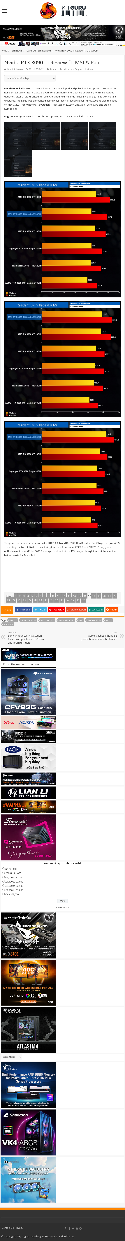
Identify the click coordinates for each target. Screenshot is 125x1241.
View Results (62, 907)
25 (19, 600)
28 (35, 600)
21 (109, 596)
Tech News (16, 50)
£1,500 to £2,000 (14, 881)
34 (67, 600)
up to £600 (11, 869)
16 (85, 596)
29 (40, 600)
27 (30, 600)
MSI (80, 620)
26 (24, 600)
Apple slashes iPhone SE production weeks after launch (98, 636)
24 (14, 600)
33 (62, 600)
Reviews (88, 69)
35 (72, 600)
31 (51, 600)
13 (69, 596)
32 (56, 600)
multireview (94, 620)
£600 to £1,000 (13, 873)
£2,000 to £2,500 (14, 885)
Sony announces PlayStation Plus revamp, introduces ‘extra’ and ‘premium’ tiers (27, 637)
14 (74, 596)
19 (99, 596)
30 (46, 600)
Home (4, 50)
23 (8, 600)
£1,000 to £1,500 (14, 877)
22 (115, 596)
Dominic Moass (15, 69)
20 (104, 596)
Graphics (79, 69)
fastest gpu (47, 620)
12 (63, 596)
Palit (108, 620)
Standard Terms (65, 1236)
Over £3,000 (12, 894)
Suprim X (8, 624)
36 (78, 600)
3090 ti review (28, 620)
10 (53, 596)
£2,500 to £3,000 (14, 890)
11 (58, 596)
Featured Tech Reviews (39, 50)
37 (83, 600)
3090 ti (13, 620)
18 (93, 596)
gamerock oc (66, 620)
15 (79, 596)
